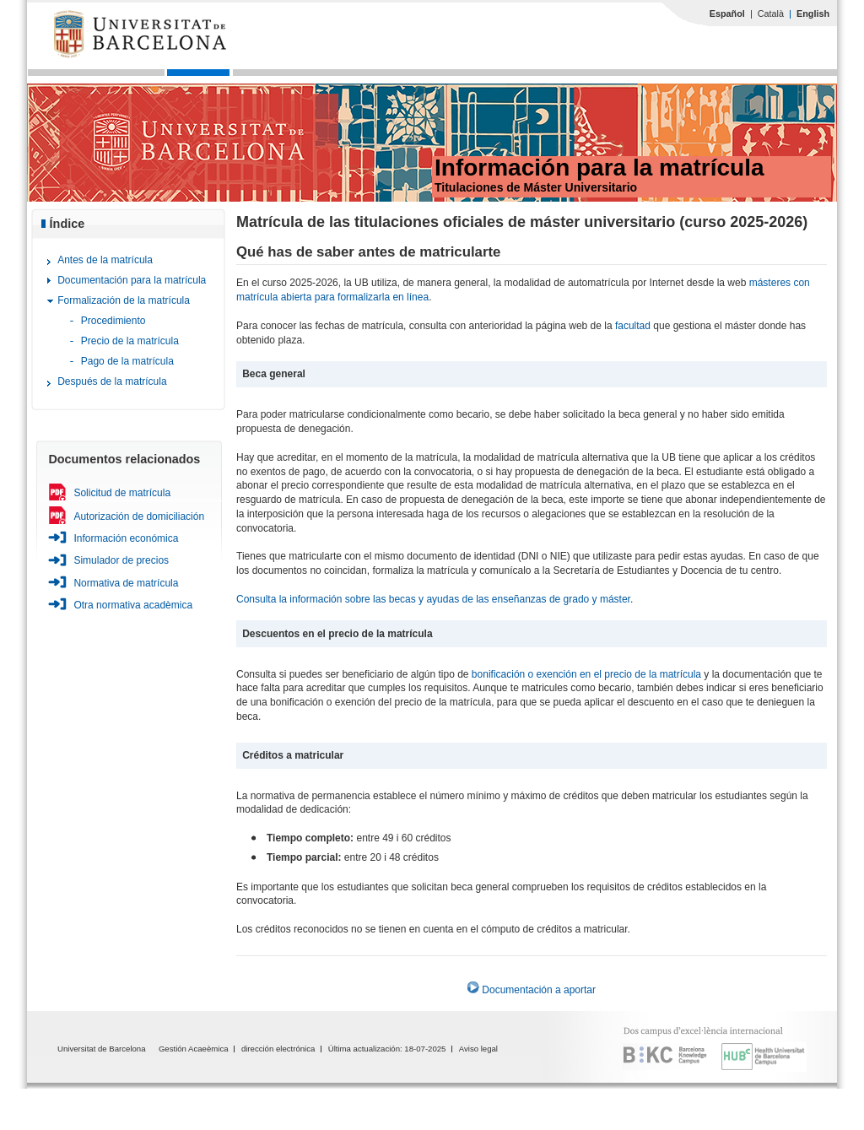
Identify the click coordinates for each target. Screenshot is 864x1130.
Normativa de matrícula (125, 583)
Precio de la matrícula (130, 341)
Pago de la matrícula (127, 361)
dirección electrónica (278, 1048)
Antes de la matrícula (105, 260)
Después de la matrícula (111, 381)
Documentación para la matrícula (131, 280)
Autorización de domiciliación (138, 516)
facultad (633, 326)
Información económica (125, 538)
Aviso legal (478, 1048)
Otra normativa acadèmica (132, 605)
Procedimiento (113, 321)
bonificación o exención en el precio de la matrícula (588, 674)
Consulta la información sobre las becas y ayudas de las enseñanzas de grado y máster (433, 599)
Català (771, 13)
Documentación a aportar (539, 990)
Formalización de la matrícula (123, 300)
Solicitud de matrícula (121, 493)
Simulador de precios (121, 560)
